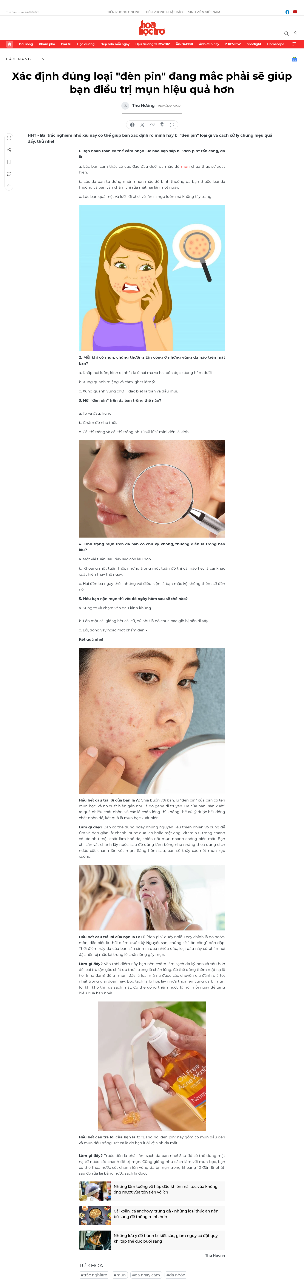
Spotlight (254, 44)
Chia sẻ (8, 149)
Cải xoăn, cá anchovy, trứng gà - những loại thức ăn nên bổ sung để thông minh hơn (166, 1214)
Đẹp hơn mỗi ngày (115, 44)
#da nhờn (176, 1275)
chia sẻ (132, 124)
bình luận (171, 124)
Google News (294, 59)
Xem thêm (294, 44)
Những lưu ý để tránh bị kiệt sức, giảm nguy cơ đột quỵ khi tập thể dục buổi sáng (166, 1238)
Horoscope (275, 44)
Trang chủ (9, 44)
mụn (185, 166)
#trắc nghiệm (94, 1275)
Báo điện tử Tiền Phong (152, 27)
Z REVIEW (233, 44)
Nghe (8, 137)
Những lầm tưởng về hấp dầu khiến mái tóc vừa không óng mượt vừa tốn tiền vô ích (166, 1189)
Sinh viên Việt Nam (204, 12)
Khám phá (47, 44)
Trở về (8, 186)
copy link (152, 124)
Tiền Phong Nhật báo (164, 12)
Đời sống (26, 44)
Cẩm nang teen (25, 59)
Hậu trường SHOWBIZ (153, 44)
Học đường (86, 44)
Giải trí (66, 44)
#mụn (120, 1275)
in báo (162, 124)
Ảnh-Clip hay (209, 44)
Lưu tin (8, 161)
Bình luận (8, 174)
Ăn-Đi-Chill (184, 44)
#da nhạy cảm (146, 1275)
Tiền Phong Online (123, 12)
